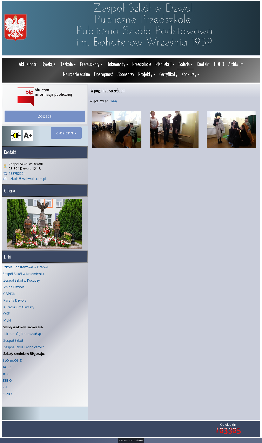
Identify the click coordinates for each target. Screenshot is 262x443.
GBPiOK (9, 293)
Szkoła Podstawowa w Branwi (25, 266)
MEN (7, 320)
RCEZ (7, 366)
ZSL (5, 386)
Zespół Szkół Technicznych (24, 346)
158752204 (17, 173)
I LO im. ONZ (12, 360)
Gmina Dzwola (13, 286)
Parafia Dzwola (14, 300)
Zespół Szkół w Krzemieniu (23, 273)
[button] (67, 64)
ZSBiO (7, 380)
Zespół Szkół (13, 340)
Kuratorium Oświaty (18, 306)
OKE (6, 313)
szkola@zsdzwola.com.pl (27, 178)
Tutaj (113, 101)
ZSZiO (7, 393)
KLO (6, 373)
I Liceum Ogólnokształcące (22, 333)
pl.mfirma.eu (138, 440)
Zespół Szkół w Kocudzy (21, 280)
